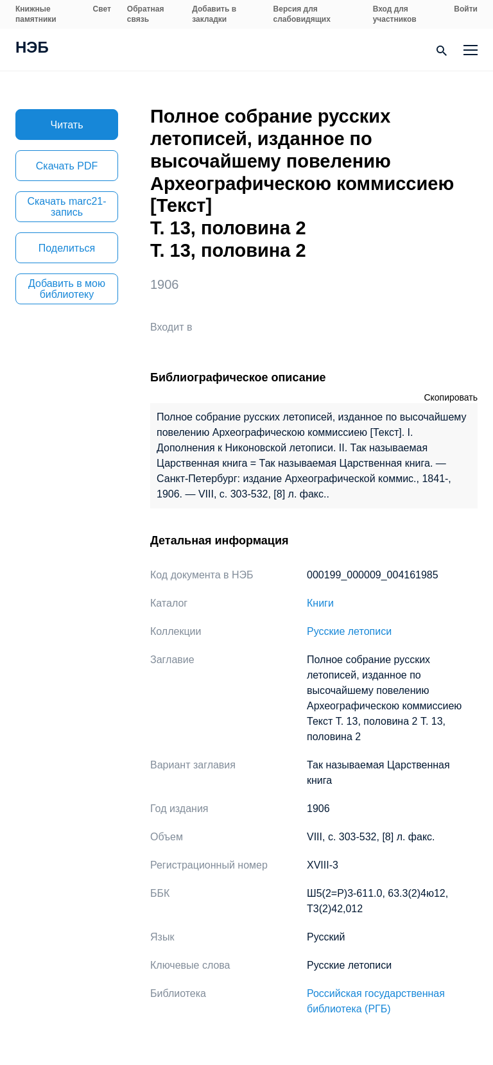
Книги (320, 603)
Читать (67, 124)
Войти (466, 8)
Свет (102, 8)
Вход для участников (395, 14)
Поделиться (67, 248)
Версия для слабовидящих (302, 14)
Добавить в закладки (214, 14)
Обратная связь (145, 14)
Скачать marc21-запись (66, 207)
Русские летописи (349, 631)
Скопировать (451, 397)
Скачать (67, 165)
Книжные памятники (35, 14)
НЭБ (32, 49)
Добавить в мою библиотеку (66, 289)
